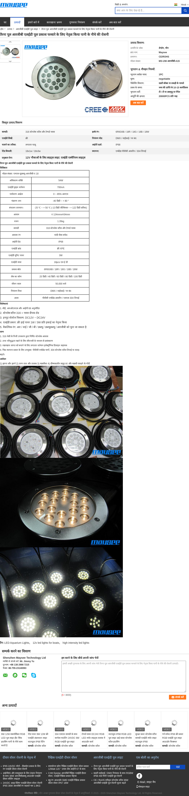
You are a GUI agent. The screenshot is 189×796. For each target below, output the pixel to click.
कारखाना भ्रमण (54, 22)
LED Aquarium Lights (16, 642)
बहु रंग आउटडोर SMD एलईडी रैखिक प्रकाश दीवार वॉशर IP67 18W (66, 781)
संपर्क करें (97, 22)
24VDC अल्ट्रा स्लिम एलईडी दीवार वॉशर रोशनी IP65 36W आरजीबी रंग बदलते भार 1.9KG (22, 784)
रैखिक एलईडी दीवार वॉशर (62, 757)
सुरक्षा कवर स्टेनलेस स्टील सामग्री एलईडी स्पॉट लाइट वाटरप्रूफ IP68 (145, 738)
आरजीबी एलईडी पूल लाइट (27, 29)
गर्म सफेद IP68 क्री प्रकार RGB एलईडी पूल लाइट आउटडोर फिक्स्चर (172, 738)
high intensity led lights (76, 642)
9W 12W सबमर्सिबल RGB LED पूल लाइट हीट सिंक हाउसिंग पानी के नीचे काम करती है (13, 740)
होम (1, 29)
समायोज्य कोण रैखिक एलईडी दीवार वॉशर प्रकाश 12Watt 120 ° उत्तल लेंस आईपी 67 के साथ (68, 767)
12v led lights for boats (46, 642)
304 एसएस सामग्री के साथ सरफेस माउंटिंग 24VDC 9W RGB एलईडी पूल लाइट (67, 738)
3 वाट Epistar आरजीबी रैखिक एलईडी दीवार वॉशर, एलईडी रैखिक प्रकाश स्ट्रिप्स (67, 774)
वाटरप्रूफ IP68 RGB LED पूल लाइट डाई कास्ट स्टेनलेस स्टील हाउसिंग (120, 738)
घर (5, 22)
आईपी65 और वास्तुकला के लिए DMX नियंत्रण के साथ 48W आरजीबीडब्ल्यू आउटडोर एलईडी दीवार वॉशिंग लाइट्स (22, 776)
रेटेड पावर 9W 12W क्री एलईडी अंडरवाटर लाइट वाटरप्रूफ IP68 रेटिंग (38, 738)
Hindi (185, 4)
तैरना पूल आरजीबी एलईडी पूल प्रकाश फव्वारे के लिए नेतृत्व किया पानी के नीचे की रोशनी (113, 767)
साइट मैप (151, 782)
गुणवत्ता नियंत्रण (77, 22)
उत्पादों (17, 22)
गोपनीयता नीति (31, 793)
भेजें (178, 767)
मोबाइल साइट (143, 786)
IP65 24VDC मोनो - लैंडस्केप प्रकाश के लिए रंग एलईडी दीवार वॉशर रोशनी (22, 767)
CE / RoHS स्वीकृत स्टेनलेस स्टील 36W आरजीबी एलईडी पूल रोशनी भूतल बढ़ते (111, 781)
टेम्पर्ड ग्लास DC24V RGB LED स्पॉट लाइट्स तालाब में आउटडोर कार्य (93, 738)
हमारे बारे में (33, 22)
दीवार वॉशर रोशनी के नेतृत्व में (19, 757)
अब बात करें (115, 22)
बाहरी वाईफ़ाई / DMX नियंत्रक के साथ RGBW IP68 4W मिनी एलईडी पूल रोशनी (113, 774)
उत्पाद (9, 29)
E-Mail (141, 782)
